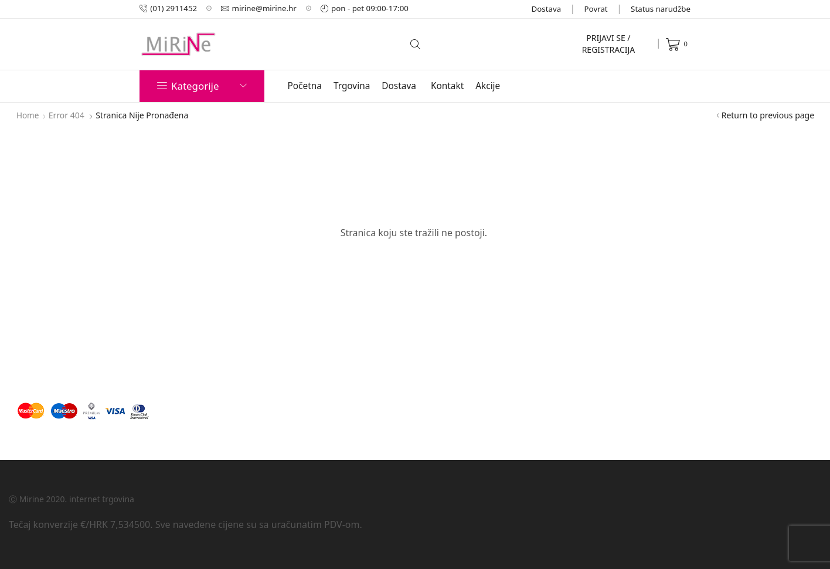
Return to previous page (768, 115)
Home (28, 115)
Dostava (547, 9)
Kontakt (447, 86)
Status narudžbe (660, 9)
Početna (305, 86)
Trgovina (352, 86)
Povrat (596, 9)
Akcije (487, 86)
